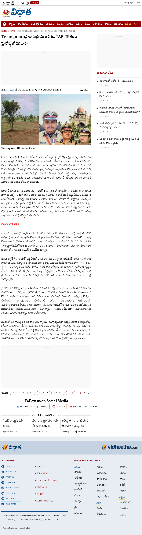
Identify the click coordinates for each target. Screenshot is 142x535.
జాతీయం (50, 24)
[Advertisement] (91, 12)
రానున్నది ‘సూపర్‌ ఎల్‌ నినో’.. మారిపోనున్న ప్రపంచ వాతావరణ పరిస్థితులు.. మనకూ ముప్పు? (120, 109)
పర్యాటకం (101, 484)
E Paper (35, 3)
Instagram (59, 406)
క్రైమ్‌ (76, 507)
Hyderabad (58, 393)
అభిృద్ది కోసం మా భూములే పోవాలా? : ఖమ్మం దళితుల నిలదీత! (75, 424)
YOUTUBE (8, 493)
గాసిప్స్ (123, 478)
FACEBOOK (8, 466)
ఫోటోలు (108, 24)
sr (6, 90)
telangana (88, 393)
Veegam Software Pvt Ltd (21, 528)
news (13, 90)
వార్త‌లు (12, 24)
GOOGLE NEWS (10, 488)
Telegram (91, 406)
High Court (43, 393)
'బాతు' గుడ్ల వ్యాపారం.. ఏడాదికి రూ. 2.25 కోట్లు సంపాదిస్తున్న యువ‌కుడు (119, 125)
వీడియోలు (118, 24)
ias (69, 393)
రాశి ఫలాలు (102, 478)
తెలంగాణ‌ (124, 508)
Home (4, 31)
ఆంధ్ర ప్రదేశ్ (125, 502)
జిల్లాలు (123, 515)
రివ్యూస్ (123, 473)
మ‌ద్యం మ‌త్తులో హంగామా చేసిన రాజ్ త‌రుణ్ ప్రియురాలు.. (45, 424)
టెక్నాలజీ (101, 490)
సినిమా (100, 508)
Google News (24, 406)
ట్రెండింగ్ (78, 489)
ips (77, 393)
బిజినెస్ (79, 24)
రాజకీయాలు (23, 24)
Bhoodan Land (18, 393)
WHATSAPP (8, 498)
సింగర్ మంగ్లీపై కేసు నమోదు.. (13, 424)
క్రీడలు (87, 24)
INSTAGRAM (8, 471)
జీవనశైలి (78, 501)
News (12, 31)
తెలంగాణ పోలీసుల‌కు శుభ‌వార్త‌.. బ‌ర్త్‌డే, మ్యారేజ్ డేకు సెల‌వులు (119, 94)
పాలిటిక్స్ (78, 471)
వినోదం (70, 24)
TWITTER (7, 477)
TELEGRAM (8, 504)
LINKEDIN (8, 482)
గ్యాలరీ (123, 490)
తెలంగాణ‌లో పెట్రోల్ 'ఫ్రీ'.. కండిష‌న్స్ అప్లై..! (117, 80)
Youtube (75, 406)
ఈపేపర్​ (128, 24)
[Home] (16, 13)
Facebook (42, 406)
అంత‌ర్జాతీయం (37, 24)
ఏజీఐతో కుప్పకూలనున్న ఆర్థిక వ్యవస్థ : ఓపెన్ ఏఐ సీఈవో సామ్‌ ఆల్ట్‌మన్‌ (120, 140)
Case (31, 393)
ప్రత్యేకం (60, 24)
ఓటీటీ (122, 484)
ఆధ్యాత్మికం (97, 24)
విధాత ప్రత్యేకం (103, 496)
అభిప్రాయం (80, 513)
